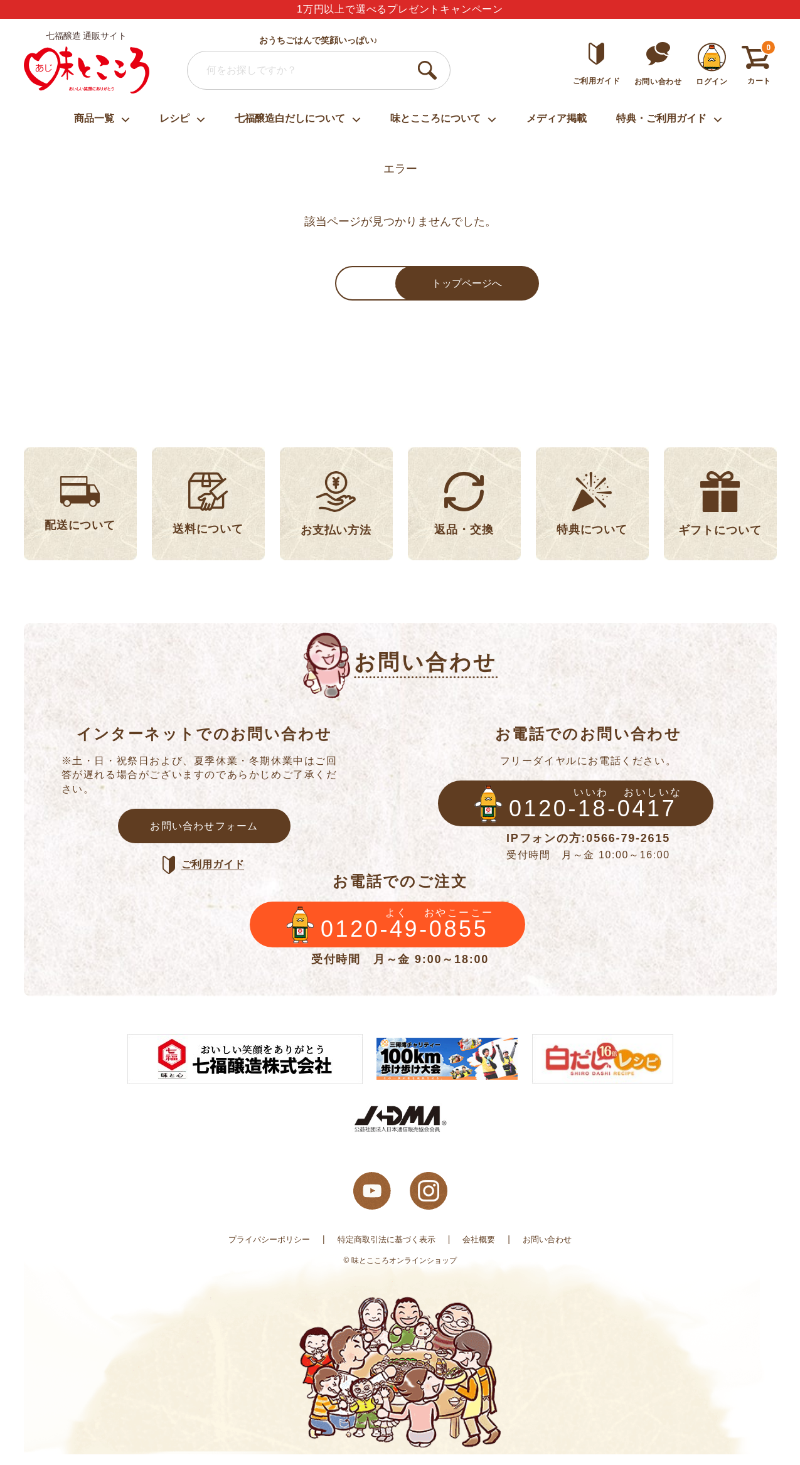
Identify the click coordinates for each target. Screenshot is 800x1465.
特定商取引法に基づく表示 (386, 1250)
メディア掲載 (556, 118)
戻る (306, 285)
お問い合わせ (555, 1250)
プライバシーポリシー (262, 1250)
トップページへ (494, 285)
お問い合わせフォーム (204, 830)
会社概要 (483, 1250)
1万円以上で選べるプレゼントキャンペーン (400, 9)
